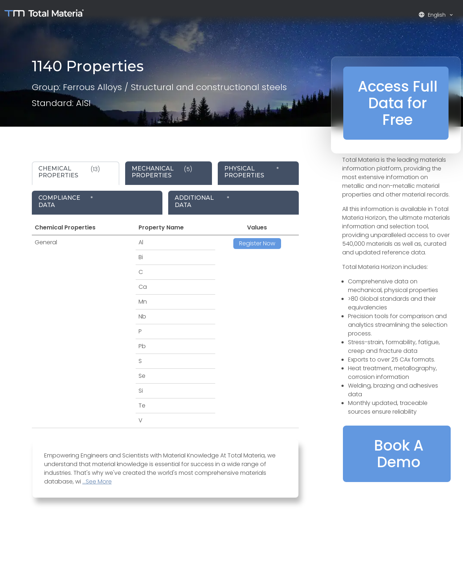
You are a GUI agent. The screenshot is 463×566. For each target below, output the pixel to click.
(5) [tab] (162, 172)
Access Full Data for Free (398, 103)
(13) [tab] (69, 172)
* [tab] (251, 172)
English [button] (433, 14)
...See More (97, 481)
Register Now (257, 243)
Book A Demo (399, 453)
